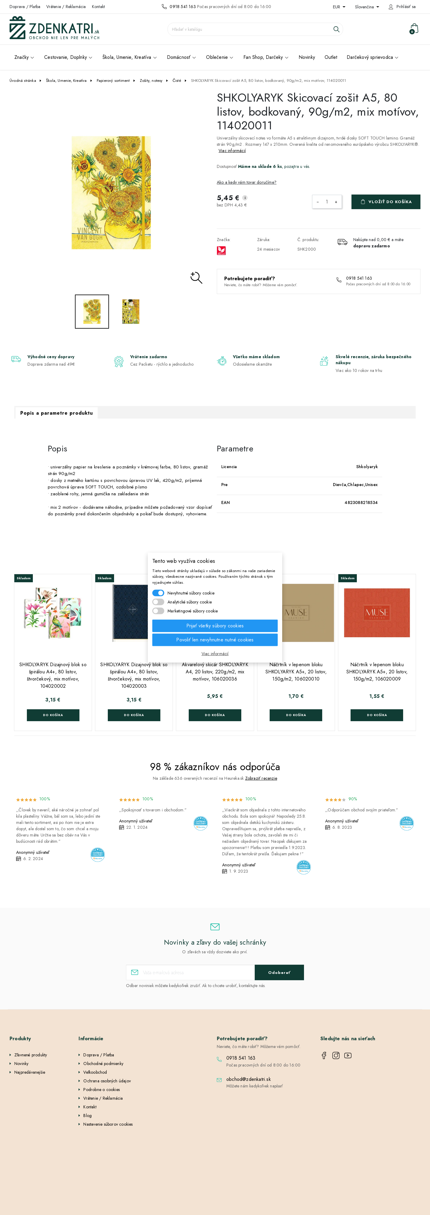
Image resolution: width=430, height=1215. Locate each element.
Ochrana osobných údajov (107, 1081)
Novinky (21, 1064)
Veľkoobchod (95, 1072)
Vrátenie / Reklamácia (66, 7)
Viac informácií (232, 151)
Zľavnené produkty (30, 1055)
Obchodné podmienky (103, 1064)
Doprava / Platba (25, 7)
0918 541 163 (183, 7)
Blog (87, 1116)
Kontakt (98, 7)
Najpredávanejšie (29, 1072)
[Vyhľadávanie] (255, 29)
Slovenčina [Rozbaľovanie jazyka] (365, 7)
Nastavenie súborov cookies (108, 1124)
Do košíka (53, 715)
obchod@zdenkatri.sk (248, 1079)
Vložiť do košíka (390, 202)
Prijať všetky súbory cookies (215, 625)
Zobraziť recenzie (261, 778)
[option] (111, 193)
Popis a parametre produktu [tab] (56, 413)
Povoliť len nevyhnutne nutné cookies (215, 639)
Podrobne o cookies (101, 1090)
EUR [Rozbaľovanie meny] (337, 7)
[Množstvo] (327, 201)
